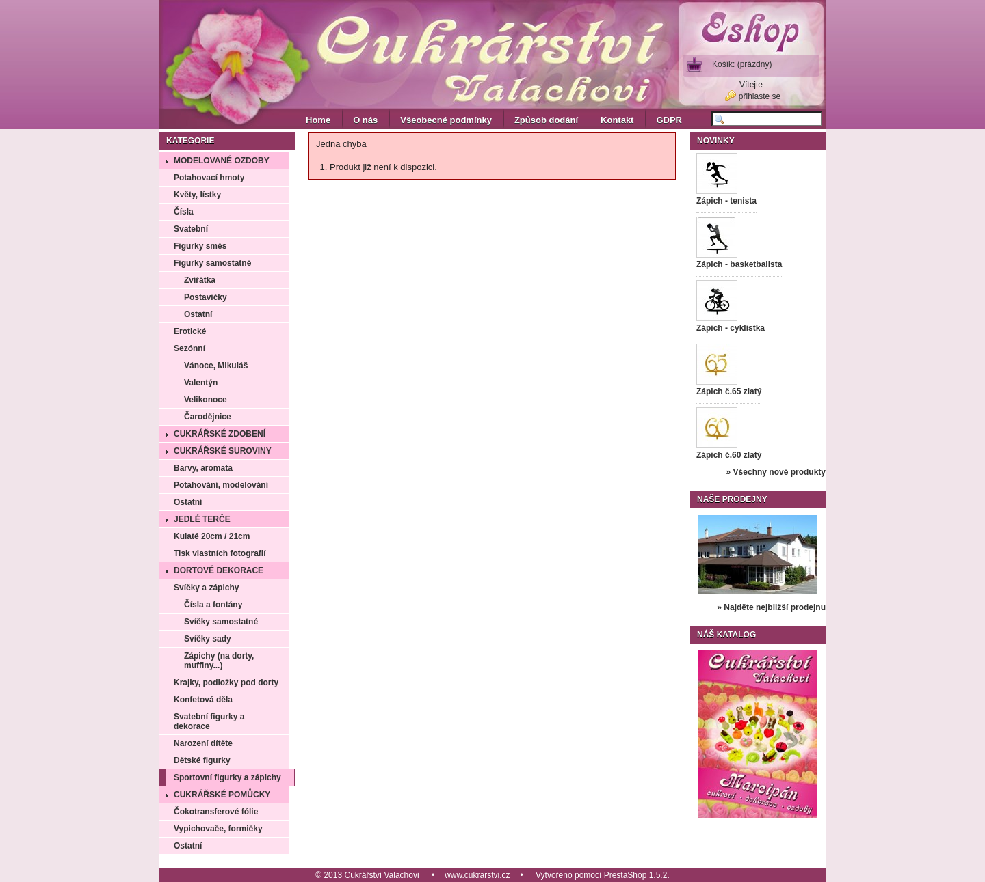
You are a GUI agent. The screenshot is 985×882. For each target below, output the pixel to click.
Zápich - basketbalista (739, 264)
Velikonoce (205, 399)
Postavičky (205, 297)
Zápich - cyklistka (730, 328)
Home (318, 120)
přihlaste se (759, 96)
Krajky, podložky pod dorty (226, 682)
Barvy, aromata (203, 468)
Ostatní (198, 314)
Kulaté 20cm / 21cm (212, 536)
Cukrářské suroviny (223, 451)
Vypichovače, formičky (218, 828)
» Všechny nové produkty (776, 472)
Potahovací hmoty (209, 177)
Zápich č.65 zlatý (728, 391)
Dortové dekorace (218, 570)
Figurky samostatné (212, 263)
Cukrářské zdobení (219, 434)
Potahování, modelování (221, 485)
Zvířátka (199, 280)
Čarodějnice (207, 417)
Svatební (191, 229)
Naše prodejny (732, 499)
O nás (365, 120)
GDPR (669, 120)
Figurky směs (200, 246)
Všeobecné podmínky (446, 120)
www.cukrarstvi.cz (477, 875)
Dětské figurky (202, 760)
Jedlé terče (202, 519)
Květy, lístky (197, 194)
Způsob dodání (546, 120)
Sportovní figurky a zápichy (227, 777)
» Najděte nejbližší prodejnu (771, 607)
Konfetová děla (203, 699)
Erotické (190, 331)
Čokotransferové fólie (216, 811)
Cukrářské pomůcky (222, 794)
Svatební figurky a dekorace (209, 721)
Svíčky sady (207, 639)
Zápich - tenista (726, 201)
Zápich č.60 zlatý (728, 455)
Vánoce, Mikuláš (216, 365)
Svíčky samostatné (221, 621)
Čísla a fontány (213, 604)
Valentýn (201, 382)
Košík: (742, 64)
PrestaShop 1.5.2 (636, 875)
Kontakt (617, 120)
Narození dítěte (203, 743)
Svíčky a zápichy (206, 587)
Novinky (716, 141)
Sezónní (189, 348)
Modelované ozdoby (222, 160)
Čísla (184, 212)
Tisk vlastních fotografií (219, 553)
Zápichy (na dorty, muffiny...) (219, 660)
